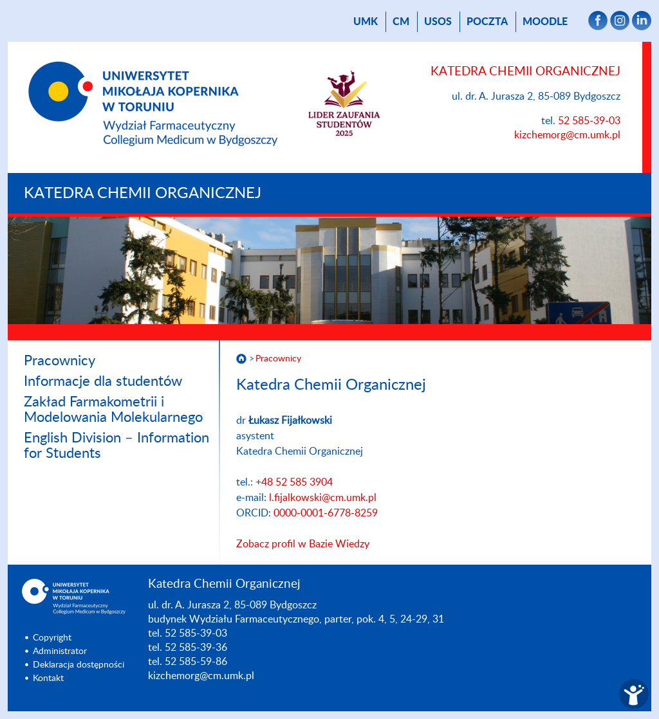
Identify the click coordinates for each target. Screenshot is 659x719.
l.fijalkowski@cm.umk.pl (322, 498)
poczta (487, 22)
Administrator (60, 651)
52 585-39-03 (589, 121)
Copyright (52, 637)
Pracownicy (59, 361)
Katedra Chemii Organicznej (142, 193)
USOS (438, 22)
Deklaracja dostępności (78, 664)
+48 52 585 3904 (294, 482)
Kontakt (48, 678)
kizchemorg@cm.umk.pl (567, 135)
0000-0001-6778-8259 (326, 513)
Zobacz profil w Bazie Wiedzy (302, 544)
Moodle (545, 22)
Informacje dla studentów (103, 381)
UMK (365, 22)
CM (401, 22)
